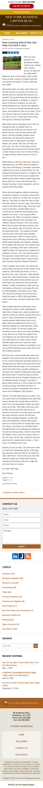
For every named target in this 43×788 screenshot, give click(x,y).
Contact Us (36, 33)
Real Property (9, 606)
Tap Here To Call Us (21, 6)
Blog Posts (21, 755)
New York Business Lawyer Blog (21, 25)
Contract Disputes (12, 597)
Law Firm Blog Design (21, 785)
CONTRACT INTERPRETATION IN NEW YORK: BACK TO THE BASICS (19, 674)
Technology (9, 587)
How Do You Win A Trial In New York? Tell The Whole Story (20, 664)
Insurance (8, 574)
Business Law (10, 583)
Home (7, 33)
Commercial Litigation (13, 601)
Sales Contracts (10, 624)
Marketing (8, 620)
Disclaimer (21, 33)
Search (35, 646)
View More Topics (10, 629)
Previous (7, 492)
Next (22, 492)
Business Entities (11, 615)
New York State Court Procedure (17, 610)
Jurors (10, 480)
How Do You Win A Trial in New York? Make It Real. (21, 684)
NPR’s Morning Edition (28, 165)
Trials (11, 478)
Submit (21, 546)
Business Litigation (12, 578)
